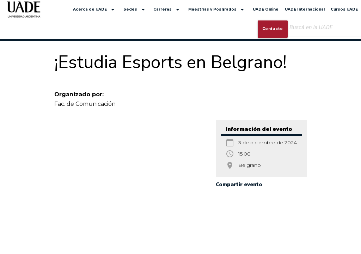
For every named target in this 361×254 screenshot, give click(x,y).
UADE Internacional (305, 9)
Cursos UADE (344, 9)
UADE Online (266, 9)
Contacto (272, 28)
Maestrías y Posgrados (217, 9)
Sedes (135, 9)
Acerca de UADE (95, 9)
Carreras (167, 9)
